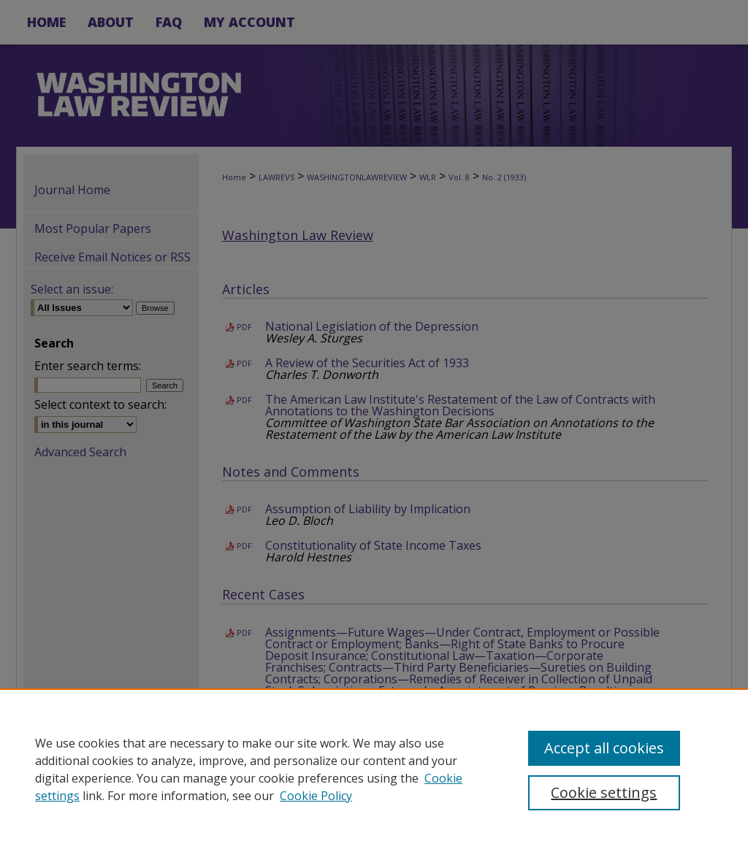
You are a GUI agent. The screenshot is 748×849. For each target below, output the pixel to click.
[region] (374, 768)
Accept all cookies (604, 748)
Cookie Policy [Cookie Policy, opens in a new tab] (316, 796)
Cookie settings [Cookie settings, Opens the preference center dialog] (604, 792)
